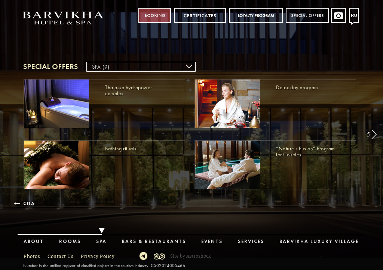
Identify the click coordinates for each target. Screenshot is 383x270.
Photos (32, 257)
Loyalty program (256, 15)
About (34, 241)
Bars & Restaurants (154, 241)
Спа (28, 203)
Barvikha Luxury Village (319, 241)
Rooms (70, 241)
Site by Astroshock (190, 256)
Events (212, 241)
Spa (101, 241)
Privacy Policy (97, 257)
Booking (154, 15)
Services (251, 241)
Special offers (307, 15)
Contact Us (60, 257)
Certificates (200, 15)
